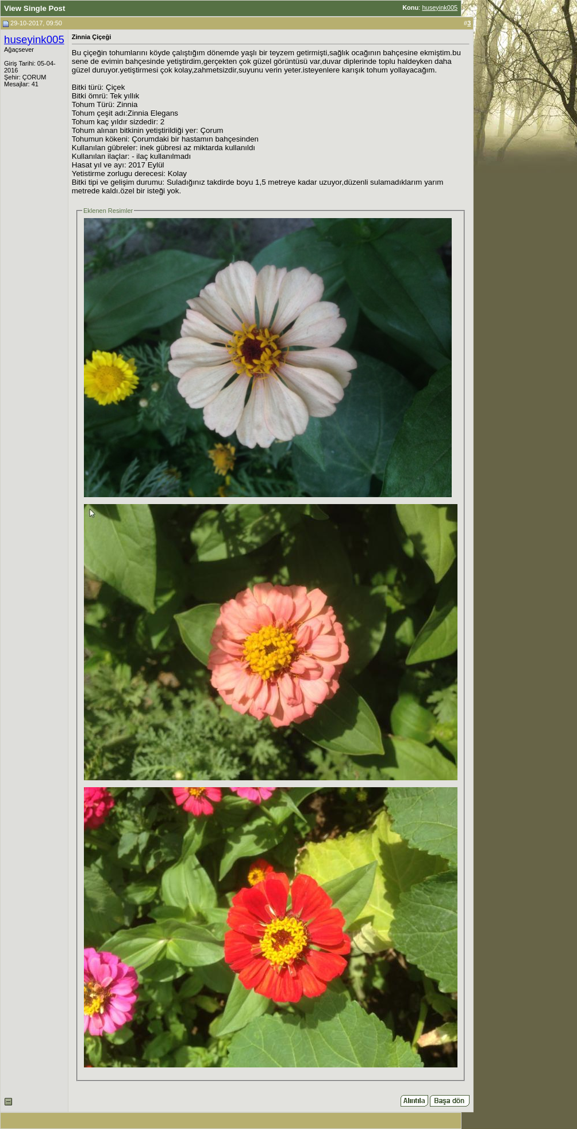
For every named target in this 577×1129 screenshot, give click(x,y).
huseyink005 (439, 7)
